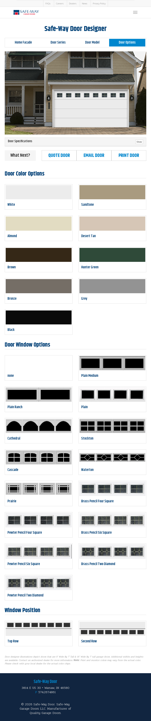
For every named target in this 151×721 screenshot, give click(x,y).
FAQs (48, 3)
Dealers (72, 3)
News (84, 3)
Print (129, 155)
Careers (60, 3)
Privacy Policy (99, 3)
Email (94, 155)
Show (139, 142)
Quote (59, 155)
